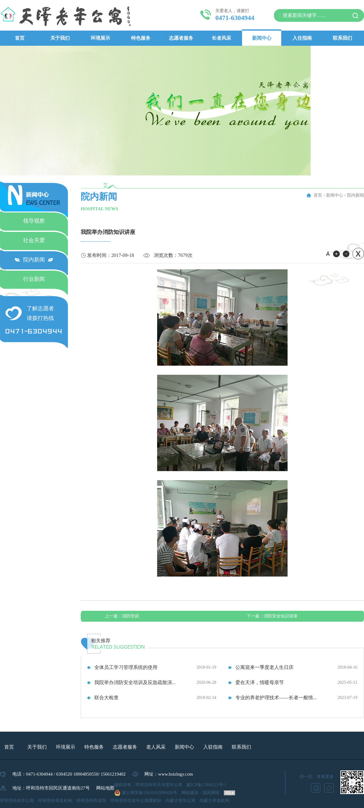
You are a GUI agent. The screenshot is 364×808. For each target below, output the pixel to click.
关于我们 (60, 38)
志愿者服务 (181, 38)
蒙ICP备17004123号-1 (206, 785)
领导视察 (34, 221)
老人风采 (156, 747)
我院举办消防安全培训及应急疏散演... (135, 682)
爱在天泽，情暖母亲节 (259, 682)
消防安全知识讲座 (272, 616)
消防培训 (122, 616)
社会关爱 (34, 240)
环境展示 (100, 38)
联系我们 (342, 38)
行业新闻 (34, 279)
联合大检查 (106, 697)
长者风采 (221, 38)
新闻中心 (261, 38)
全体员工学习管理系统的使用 (125, 667)
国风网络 (211, 792)
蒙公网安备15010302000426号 (149, 792)
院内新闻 (34, 260)
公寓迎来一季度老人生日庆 (264, 667)
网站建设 (189, 792)
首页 (20, 38)
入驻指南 (213, 747)
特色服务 (140, 38)
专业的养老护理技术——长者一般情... (276, 697)
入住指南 (302, 38)
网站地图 (105, 788)
